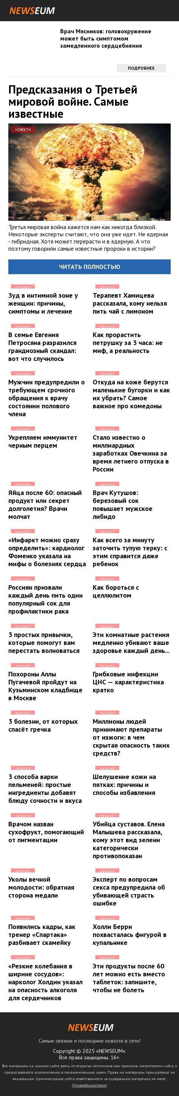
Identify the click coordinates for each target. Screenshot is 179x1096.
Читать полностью (89, 266)
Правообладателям (89, 1085)
